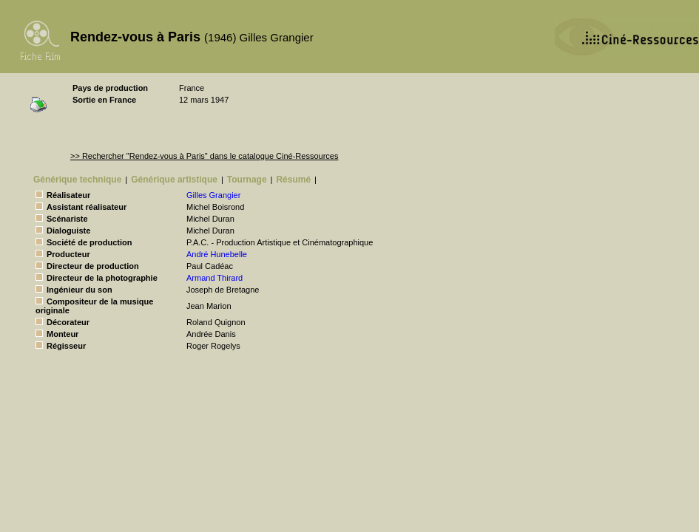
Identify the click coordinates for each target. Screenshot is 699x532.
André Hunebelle (216, 254)
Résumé (293, 179)
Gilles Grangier (213, 195)
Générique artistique (174, 179)
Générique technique (77, 179)
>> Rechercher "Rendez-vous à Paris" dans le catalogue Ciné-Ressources (204, 155)
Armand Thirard (214, 277)
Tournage (247, 179)
